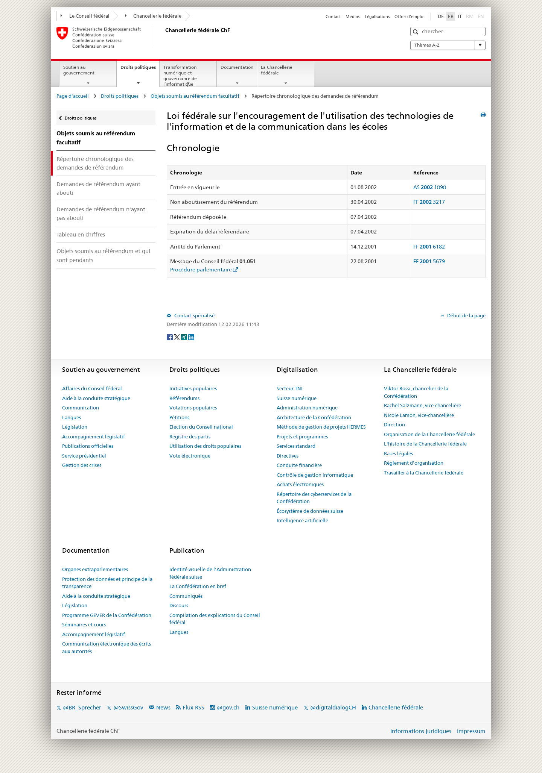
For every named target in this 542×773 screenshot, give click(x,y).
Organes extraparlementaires (95, 569)
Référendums (184, 398)
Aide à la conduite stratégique (96, 398)
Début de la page (466, 315)
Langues (71, 417)
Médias (352, 16)
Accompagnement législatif (93, 436)
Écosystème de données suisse (310, 511)
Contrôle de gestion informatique (315, 475)
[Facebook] (170, 336)
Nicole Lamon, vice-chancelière (419, 415)
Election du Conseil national (201, 427)
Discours (178, 605)
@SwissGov (128, 707)
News (163, 707)
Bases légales (398, 453)
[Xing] (184, 336)
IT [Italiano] (460, 16)
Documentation (237, 67)
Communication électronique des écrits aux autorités (106, 647)
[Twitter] (177, 336)
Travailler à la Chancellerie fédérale (423, 473)
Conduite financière (299, 465)
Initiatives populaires (193, 388)
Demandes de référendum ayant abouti (98, 188)
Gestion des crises (81, 465)
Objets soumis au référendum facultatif (195, 96)
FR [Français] (451, 16)
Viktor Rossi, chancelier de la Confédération (416, 392)
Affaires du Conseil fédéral (92, 388)
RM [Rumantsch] (469, 16)
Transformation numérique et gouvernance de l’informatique (180, 75)
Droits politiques (139, 69)
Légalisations (377, 16)
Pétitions (179, 417)
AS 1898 (429, 187)
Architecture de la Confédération (314, 417)
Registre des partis (189, 436)
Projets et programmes (302, 436)
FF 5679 (429, 261)
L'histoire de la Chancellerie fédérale (425, 444)
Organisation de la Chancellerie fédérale (429, 434)
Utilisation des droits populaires (205, 446)
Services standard (296, 446)
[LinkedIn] (191, 336)
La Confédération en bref (197, 586)
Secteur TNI (290, 388)
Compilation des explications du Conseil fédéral (214, 619)
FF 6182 (429, 247)
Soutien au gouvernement (78, 70)
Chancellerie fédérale (153, 15)
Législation (74, 427)
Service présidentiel (84, 456)
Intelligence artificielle (302, 520)
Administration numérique (307, 408)
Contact (333, 16)
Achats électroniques (300, 484)
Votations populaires (193, 408)
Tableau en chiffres (80, 234)
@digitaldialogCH (333, 707)
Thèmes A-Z (447, 45)
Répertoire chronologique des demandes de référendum (95, 163)
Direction (394, 424)
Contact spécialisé (194, 315)
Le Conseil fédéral (85, 15)
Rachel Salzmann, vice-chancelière (422, 405)
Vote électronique (189, 456)
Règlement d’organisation (413, 463)
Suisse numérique (297, 398)
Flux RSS (193, 707)
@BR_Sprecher (82, 707)
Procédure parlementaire (201, 270)
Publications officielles (87, 446)
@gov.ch (228, 707)
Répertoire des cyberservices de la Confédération (314, 498)
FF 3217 (429, 202)
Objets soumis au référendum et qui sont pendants (103, 255)
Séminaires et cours (84, 624)
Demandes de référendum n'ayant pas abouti (100, 213)
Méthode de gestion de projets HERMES (321, 427)
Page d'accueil (72, 96)
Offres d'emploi (409, 16)
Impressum (471, 731)
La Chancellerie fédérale (276, 70)
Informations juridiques (420, 731)
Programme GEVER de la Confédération (106, 615)
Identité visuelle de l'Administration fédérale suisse (210, 573)
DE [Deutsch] (441, 16)
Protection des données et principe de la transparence (107, 583)
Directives (287, 456)
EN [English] (481, 16)
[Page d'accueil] (163, 37)
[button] (416, 31)
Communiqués (185, 596)
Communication (80, 408)
